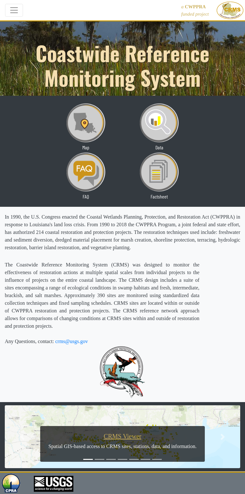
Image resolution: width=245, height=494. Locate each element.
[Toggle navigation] (14, 10)
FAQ (86, 196)
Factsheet (159, 196)
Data (159, 147)
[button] (22, 436)
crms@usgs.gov (71, 341)
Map (85, 147)
